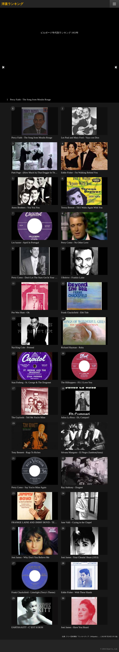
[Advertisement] (59, 19)
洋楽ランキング (12, 4)
